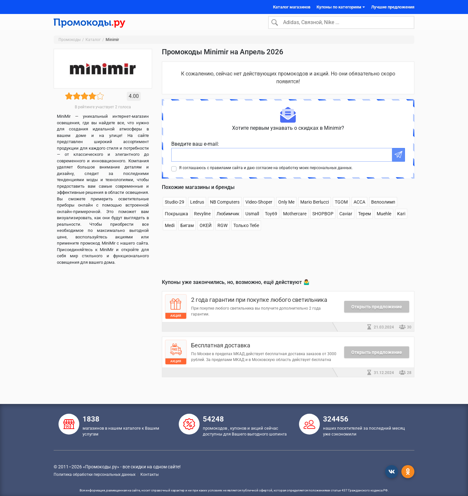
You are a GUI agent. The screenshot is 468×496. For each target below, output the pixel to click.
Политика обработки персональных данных (95, 474)
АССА (359, 208)
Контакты (149, 474)
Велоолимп (383, 208)
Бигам (187, 232)
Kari (401, 220)
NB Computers (225, 208)
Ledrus (197, 208)
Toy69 (271, 220)
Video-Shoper (258, 208)
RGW (222, 232)
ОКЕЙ (206, 232)
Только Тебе (246, 232)
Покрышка (176, 220)
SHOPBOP (322, 220)
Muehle (384, 220)
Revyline (202, 220)
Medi (170, 232)
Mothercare (294, 220)
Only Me (286, 208)
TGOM (341, 208)
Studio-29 (174, 208)
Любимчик (228, 220)
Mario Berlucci (314, 208)
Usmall (252, 220)
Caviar (345, 220)
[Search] (341, 25)
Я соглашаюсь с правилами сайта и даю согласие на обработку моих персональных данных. (266, 174)
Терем (364, 220)
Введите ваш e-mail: (195, 151)
